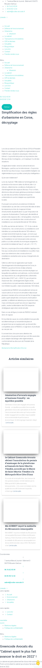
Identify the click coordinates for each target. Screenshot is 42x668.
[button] (21, 60)
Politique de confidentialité (13, 628)
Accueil (7, 26)
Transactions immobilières (14, 39)
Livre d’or (7, 49)
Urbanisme (8, 31)
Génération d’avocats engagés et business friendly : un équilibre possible (20, 398)
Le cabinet (8, 36)
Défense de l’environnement (14, 28)
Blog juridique (9, 46)
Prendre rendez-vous (11, 54)
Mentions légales (10, 625)
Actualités (7, 44)
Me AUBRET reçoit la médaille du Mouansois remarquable (20, 527)
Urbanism (13, 34)
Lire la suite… (10, 423)
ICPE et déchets (9, 41)
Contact (7, 52)
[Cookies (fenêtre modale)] (38, 663)
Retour (7, 107)
